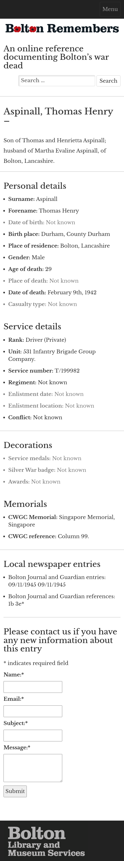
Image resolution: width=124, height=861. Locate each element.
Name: (14, 675)
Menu (111, 10)
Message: (17, 747)
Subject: (16, 723)
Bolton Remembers (62, 30)
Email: (14, 699)
